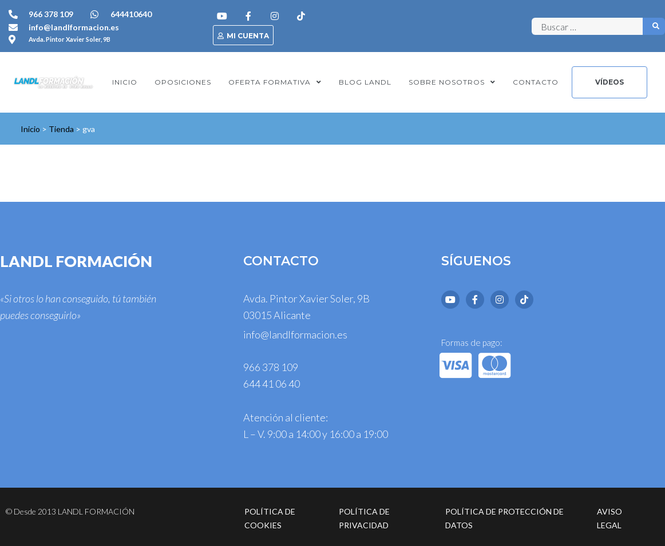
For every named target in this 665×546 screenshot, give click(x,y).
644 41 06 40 (271, 383)
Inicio (30, 129)
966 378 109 (270, 367)
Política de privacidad (364, 518)
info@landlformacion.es (295, 334)
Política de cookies (269, 518)
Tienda (61, 129)
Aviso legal (609, 518)
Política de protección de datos (504, 518)
